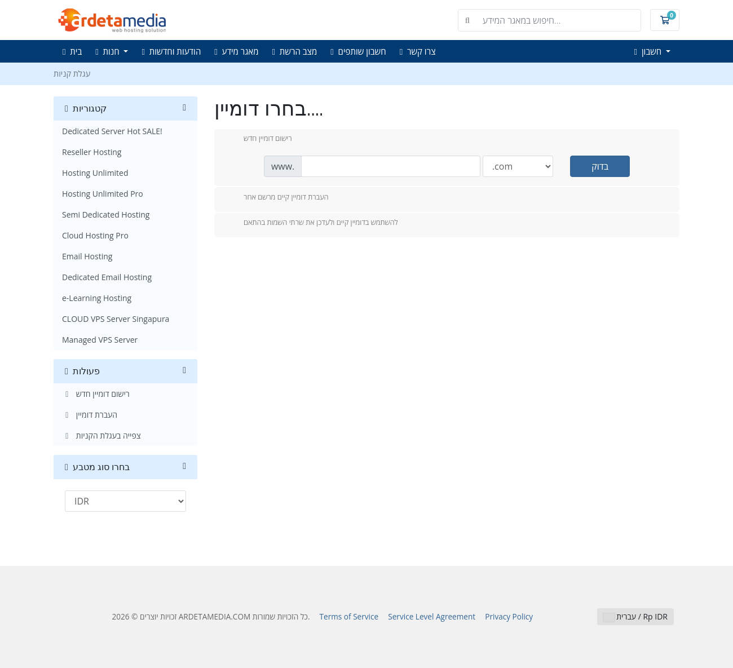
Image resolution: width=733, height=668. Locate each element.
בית (72, 51)
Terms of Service (349, 616)
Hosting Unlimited (95, 172)
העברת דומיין (89, 414)
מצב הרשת (294, 51)
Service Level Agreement (431, 616)
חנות (108, 51)
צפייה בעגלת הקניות (101, 435)
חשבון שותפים (358, 51)
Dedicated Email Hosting (107, 277)
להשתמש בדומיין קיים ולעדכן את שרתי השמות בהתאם (312, 223)
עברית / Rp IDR (635, 616)
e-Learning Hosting (96, 298)
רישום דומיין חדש (96, 393)
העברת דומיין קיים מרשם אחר (277, 198)
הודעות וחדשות (171, 51)
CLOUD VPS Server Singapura (115, 318)
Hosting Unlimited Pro (102, 193)
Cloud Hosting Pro (95, 235)
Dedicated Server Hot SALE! (112, 131)
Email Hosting (87, 256)
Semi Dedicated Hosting (105, 214)
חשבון (649, 51)
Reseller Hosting (91, 152)
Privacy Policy (509, 616)
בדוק (599, 166)
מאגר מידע (236, 51)
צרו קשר (418, 51)
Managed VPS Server (100, 339)
